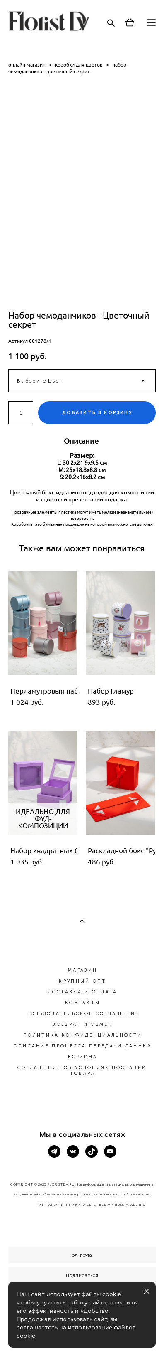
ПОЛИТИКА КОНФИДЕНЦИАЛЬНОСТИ (82, 1035)
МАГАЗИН (82, 970)
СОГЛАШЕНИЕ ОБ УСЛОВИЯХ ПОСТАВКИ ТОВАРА (82, 1070)
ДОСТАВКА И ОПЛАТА (83, 992)
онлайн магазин (27, 65)
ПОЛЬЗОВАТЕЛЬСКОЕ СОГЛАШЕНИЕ (83, 1013)
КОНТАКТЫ (82, 1002)
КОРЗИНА (83, 1057)
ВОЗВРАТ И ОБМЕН (82, 1024)
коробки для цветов (79, 65)
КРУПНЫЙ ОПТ (82, 981)
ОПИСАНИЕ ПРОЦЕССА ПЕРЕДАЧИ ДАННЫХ (83, 1046)
